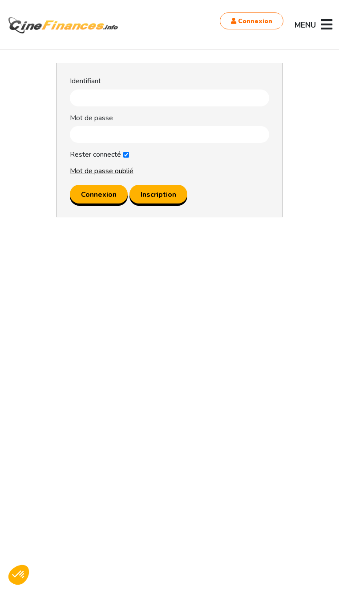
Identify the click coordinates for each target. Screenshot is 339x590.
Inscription (158, 194)
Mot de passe (91, 118)
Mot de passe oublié (101, 171)
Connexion (251, 21)
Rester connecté (95, 154)
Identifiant (85, 81)
